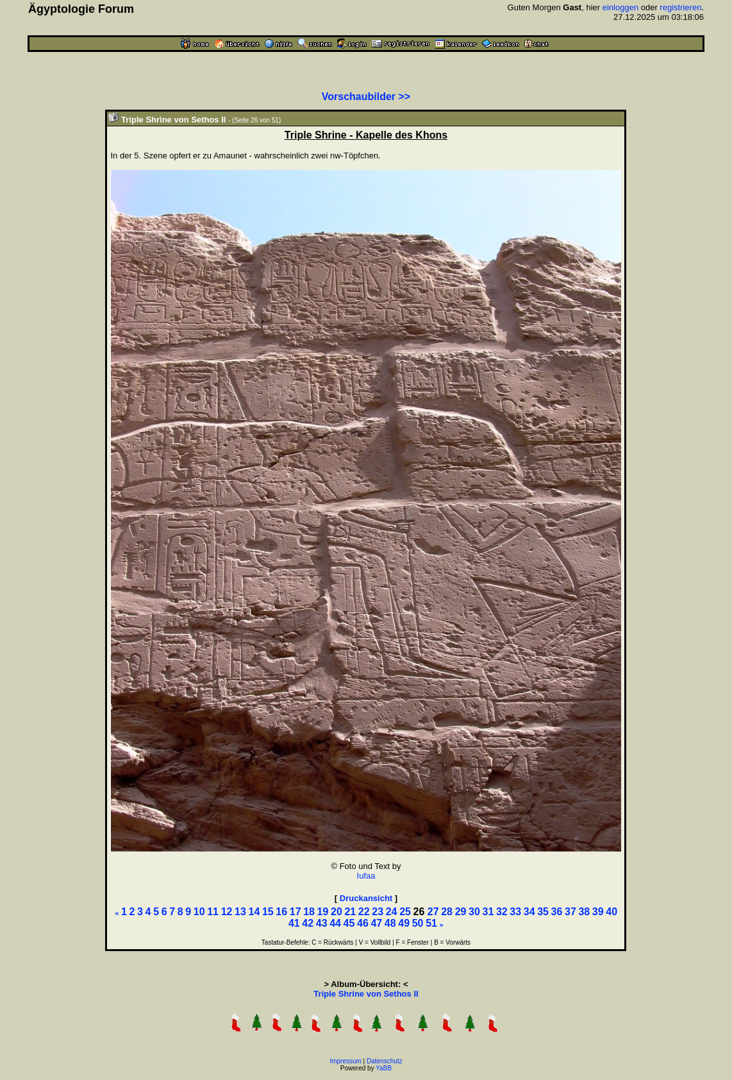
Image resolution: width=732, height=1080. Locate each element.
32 (502, 911)
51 (431, 923)
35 (543, 911)
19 (323, 911)
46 (363, 923)
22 (364, 911)
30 (474, 911)
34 (529, 911)
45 (349, 923)
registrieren (680, 7)
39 (598, 911)
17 (295, 911)
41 (294, 923)
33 (515, 911)
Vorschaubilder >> (366, 96)
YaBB (384, 1068)
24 (391, 911)
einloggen (620, 7)
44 (335, 923)
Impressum (345, 1061)
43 (322, 923)
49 (404, 923)
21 (350, 911)
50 (418, 923)
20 (336, 911)
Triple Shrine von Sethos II (365, 994)
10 (199, 911)
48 (390, 923)
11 (213, 911)
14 (254, 911)
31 (488, 911)
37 (570, 911)
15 (268, 911)
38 (584, 911)
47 (376, 923)
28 (447, 911)
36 (557, 911)
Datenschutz (385, 1061)
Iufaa (366, 876)
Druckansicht (366, 898)
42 (307, 923)
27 (433, 911)
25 (405, 911)
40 (611, 911)
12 (227, 911)
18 (309, 911)
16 (281, 911)
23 (377, 911)
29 (461, 911)
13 (240, 911)
